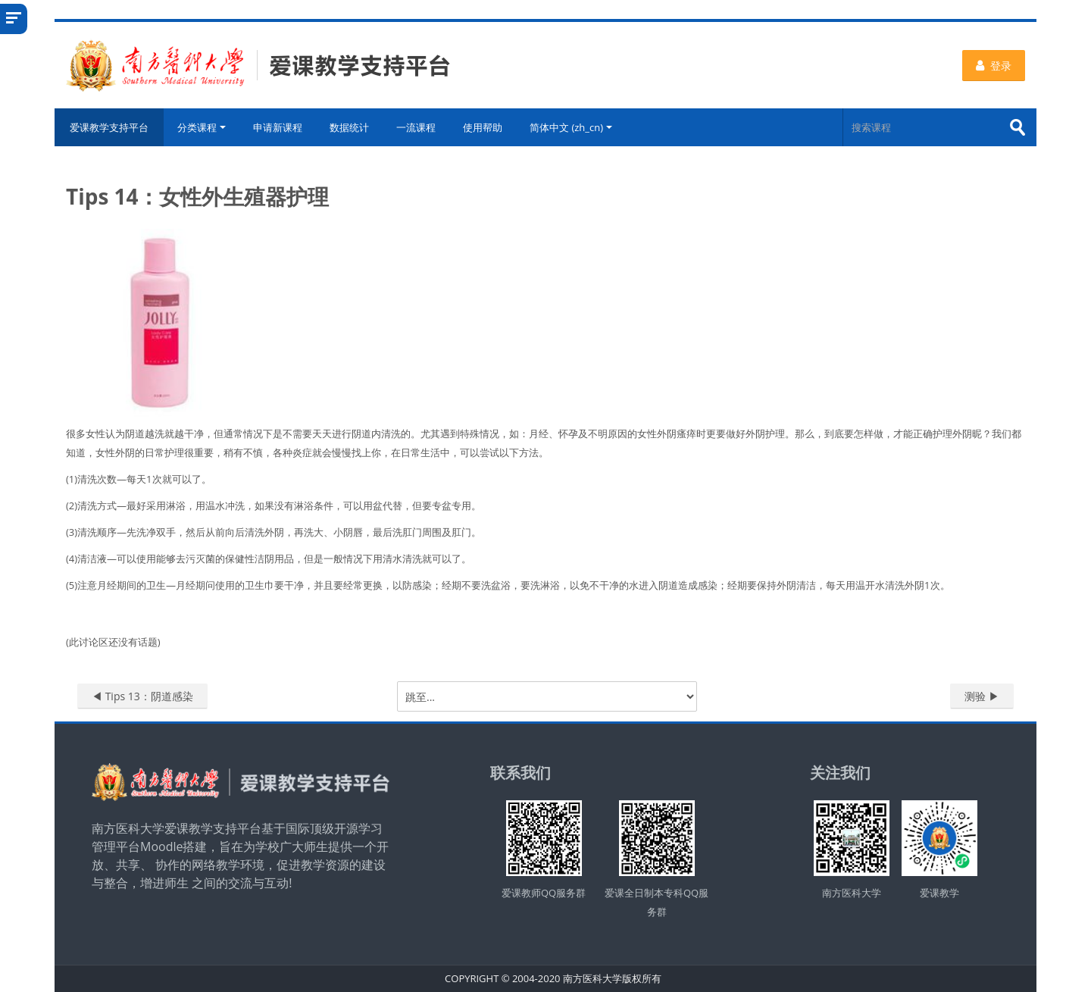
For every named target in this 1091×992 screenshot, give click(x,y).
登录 (993, 65)
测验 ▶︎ (981, 696)
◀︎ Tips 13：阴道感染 (142, 696)
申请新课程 (277, 127)
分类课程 (201, 127)
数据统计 (349, 127)
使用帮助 (482, 127)
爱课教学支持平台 (109, 127)
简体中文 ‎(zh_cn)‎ (571, 127)
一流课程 (416, 127)
